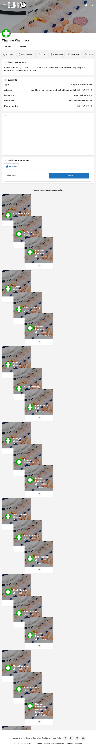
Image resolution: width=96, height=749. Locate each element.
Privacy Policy (56, 738)
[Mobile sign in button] (86, 4)
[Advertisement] (48, 136)
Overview (7, 46)
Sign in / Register (25, 738)
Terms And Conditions (41, 738)
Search (69, 176)
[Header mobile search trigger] (92, 4)
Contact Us (23, 46)
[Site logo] (17, 5)
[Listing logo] (6, 33)
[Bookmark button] (17, 223)
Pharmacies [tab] (11, 166)
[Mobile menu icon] (4, 5)
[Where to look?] (27, 176)
